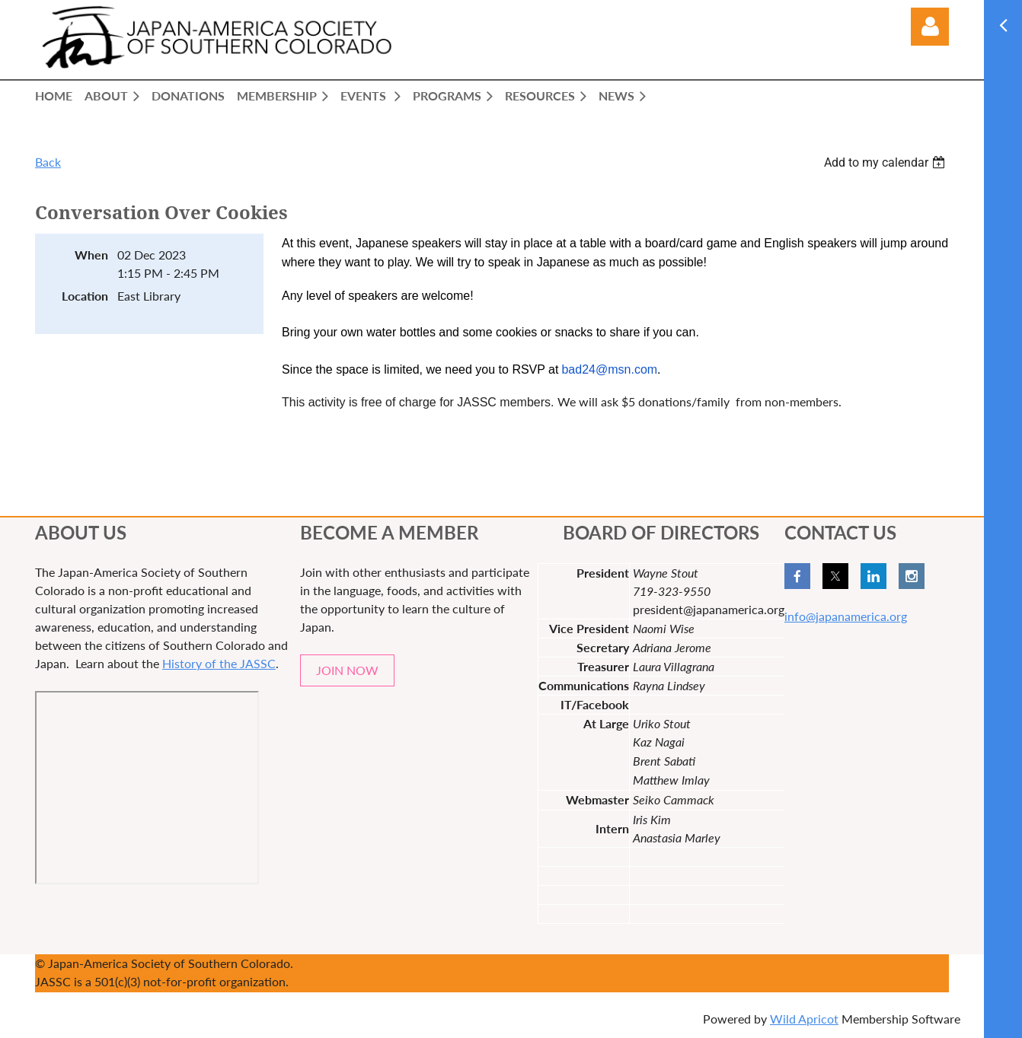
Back (48, 161)
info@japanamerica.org (845, 616)
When (91, 254)
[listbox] (886, 162)
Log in (930, 27)
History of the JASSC (219, 663)
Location (85, 295)
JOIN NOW (347, 670)
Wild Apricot (804, 1018)
